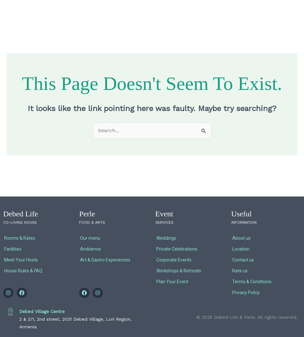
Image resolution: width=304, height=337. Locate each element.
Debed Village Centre (42, 311)
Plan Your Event (172, 281)
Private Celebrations (176, 249)
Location (241, 249)
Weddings (166, 238)
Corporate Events (174, 259)
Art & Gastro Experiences (105, 259)
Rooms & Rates (19, 238)
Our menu (90, 238)
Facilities (12, 249)
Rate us (240, 270)
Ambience (90, 249)
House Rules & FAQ (23, 270)
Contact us (243, 259)
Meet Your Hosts (21, 259)
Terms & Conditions (252, 281)
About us (241, 238)
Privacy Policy (246, 292)
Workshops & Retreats (178, 270)
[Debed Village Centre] (10, 312)
